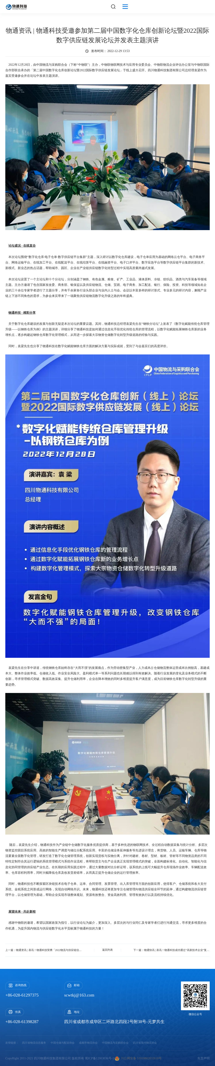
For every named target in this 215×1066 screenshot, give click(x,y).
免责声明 (203, 1058)
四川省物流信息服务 (34, 1042)
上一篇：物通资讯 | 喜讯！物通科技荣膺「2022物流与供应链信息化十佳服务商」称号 (43, 949)
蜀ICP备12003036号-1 (99, 1058)
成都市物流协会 (88, 1042)
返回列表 (107, 949)
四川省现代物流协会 (145, 1042)
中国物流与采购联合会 (115, 1042)
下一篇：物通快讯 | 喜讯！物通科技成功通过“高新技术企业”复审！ (172, 949)
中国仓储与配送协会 (63, 1042)
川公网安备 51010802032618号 (138, 1058)
